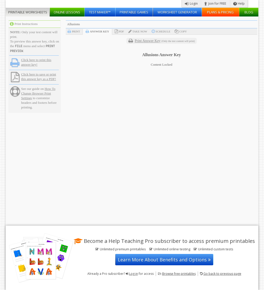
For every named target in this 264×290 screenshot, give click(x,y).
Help (239, 3)
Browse (179, 273)
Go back (222, 273)
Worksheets (27, 12)
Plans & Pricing (220, 12)
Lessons (67, 12)
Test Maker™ (100, 12)
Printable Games (134, 12)
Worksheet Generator (177, 12)
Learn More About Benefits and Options (164, 260)
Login (191, 3)
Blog (248, 12)
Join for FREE (215, 3)
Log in (133, 273)
